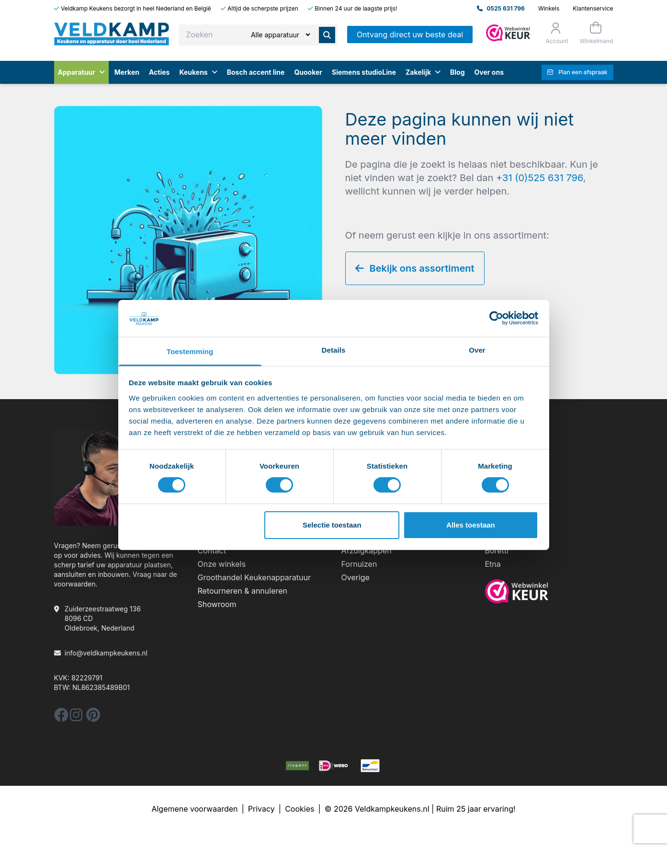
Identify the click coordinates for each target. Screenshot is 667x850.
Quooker (308, 72)
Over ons (489, 72)
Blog (457, 72)
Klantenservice (593, 8)
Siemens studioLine (364, 72)
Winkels (548, 8)
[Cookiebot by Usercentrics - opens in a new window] (496, 318)
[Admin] (508, 32)
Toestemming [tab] (190, 351)
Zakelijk (423, 72)
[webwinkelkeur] (549, 591)
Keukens (198, 72)
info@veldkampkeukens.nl (106, 653)
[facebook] (61, 717)
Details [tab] (334, 350)
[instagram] (76, 717)
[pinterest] (93, 717)
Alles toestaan (470, 525)
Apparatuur (81, 72)
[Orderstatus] (555, 33)
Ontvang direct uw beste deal (410, 34)
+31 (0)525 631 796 (539, 178)
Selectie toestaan (332, 525)
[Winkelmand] (595, 33)
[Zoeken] (280, 34)
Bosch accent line (256, 72)
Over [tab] (477, 350)
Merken (126, 72)
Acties (159, 72)
